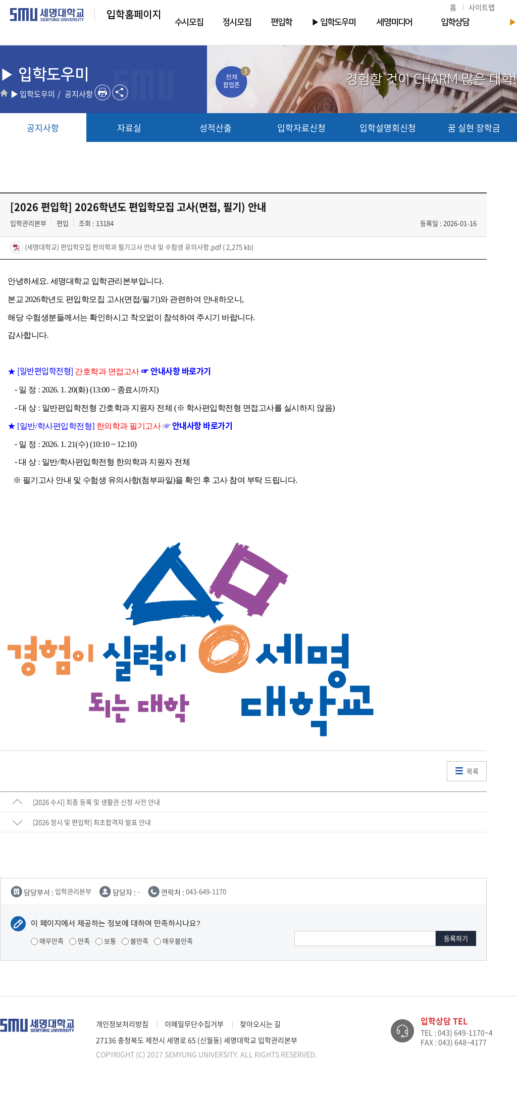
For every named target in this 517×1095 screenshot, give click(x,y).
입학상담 (455, 22)
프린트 (102, 92)
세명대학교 (47, 14)
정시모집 (237, 22)
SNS (120, 92)
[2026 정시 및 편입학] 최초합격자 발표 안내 (92, 822)
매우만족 (47, 940)
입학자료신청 (301, 127)
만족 (79, 940)
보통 (105, 940)
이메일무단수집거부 (194, 1024)
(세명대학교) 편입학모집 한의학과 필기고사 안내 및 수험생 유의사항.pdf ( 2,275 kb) (138, 247)
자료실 (129, 127)
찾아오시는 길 (260, 1024)
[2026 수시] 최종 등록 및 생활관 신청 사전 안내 (96, 802)
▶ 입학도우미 (333, 22)
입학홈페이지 (134, 14)
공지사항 (43, 127)
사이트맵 (482, 7)
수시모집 (189, 22)
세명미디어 (394, 22)
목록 (473, 771)
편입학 (281, 22)
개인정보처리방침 (122, 1024)
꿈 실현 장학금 (474, 127)
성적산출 (215, 127)
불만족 (135, 940)
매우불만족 (173, 940)
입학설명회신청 (387, 127)
